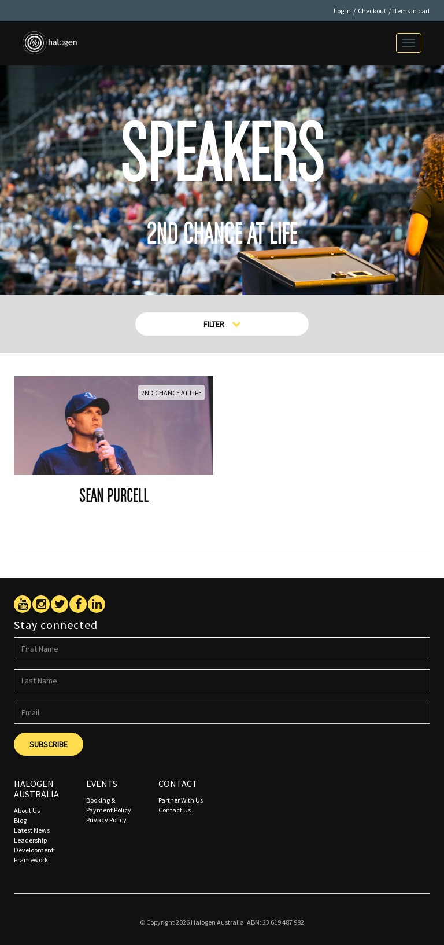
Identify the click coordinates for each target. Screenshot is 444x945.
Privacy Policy (106, 819)
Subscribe (48, 744)
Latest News (32, 830)
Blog (20, 820)
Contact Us (174, 810)
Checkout (372, 10)
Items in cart (411, 10)
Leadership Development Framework (34, 850)
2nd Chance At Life (171, 392)
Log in (342, 10)
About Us (27, 810)
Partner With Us (180, 800)
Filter (222, 324)
